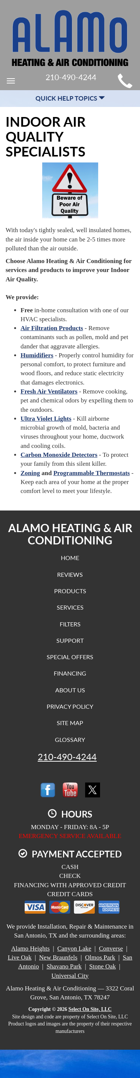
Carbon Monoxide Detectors (59, 454)
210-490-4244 (67, 757)
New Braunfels (58, 957)
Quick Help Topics (70, 98)
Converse (111, 948)
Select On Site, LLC (90, 1009)
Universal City (70, 975)
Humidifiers (37, 355)
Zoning (30, 473)
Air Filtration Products (52, 328)
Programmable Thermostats (91, 473)
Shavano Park (64, 966)
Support (70, 640)
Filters (70, 623)
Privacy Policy (70, 706)
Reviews (70, 574)
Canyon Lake (74, 948)
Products (70, 590)
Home (70, 557)
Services (70, 607)
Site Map (70, 722)
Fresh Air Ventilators (49, 391)
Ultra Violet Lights (46, 418)
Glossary (70, 739)
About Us (70, 689)
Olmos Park (100, 957)
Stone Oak (102, 966)
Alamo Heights (30, 948)
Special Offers (70, 656)
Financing (70, 673)
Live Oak (20, 957)
